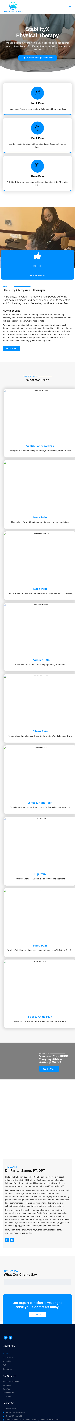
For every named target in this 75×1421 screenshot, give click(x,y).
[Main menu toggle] (69, 7)
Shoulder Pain (37, 646)
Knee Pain (37, 919)
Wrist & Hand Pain (37, 784)
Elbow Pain (37, 714)
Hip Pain (37, 851)
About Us (7, 1345)
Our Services (8, 1341)
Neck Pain (37, 509)
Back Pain (37, 576)
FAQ (4, 1349)
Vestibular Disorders (37, 442)
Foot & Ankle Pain (37, 989)
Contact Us (7, 1353)
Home (5, 1338)
